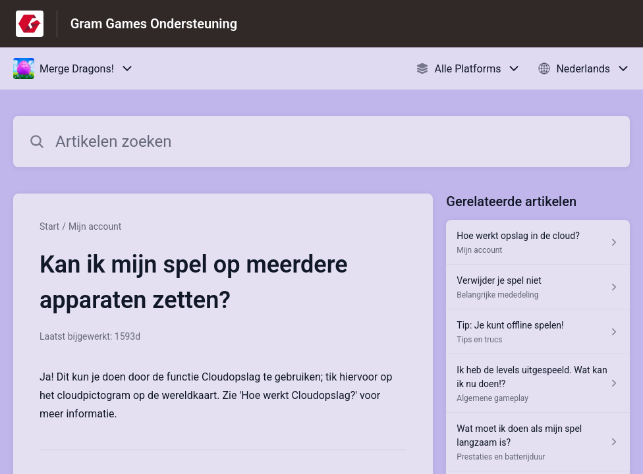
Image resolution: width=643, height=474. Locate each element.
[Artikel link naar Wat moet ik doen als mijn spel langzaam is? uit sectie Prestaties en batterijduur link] (538, 442)
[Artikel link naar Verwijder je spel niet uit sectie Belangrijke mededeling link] (538, 287)
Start (49, 226)
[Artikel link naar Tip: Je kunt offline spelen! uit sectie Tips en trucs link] (538, 331)
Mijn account (95, 226)
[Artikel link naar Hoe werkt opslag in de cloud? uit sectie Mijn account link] (538, 242)
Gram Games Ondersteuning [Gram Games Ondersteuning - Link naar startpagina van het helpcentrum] (153, 24)
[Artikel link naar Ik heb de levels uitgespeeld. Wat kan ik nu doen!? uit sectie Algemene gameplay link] (538, 383)
